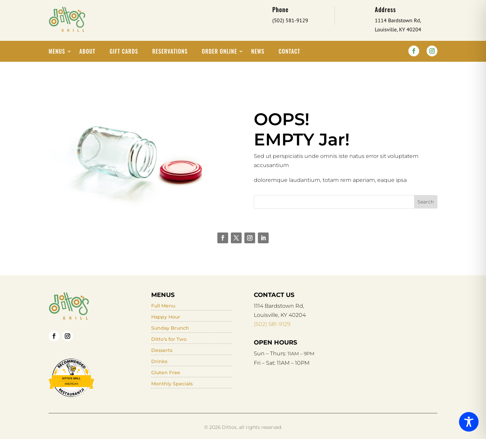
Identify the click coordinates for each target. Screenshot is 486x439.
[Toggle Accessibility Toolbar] (468, 421)
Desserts (161, 350)
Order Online (219, 52)
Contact (289, 52)
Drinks (159, 361)
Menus (57, 52)
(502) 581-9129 (272, 324)
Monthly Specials (172, 384)
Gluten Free (165, 372)
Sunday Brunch (170, 328)
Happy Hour (165, 317)
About (87, 52)
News (257, 52)
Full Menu (163, 306)
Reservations (170, 52)
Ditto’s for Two (169, 339)
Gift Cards (124, 52)
